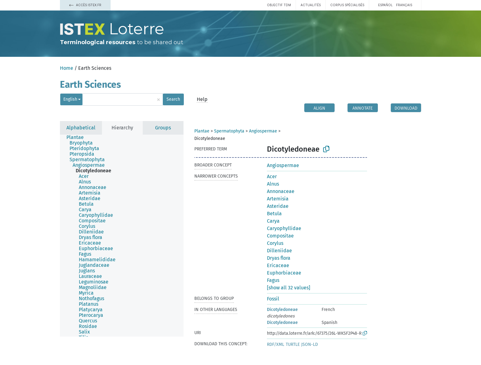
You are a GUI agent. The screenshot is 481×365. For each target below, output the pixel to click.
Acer (272, 176)
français (404, 5)
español (385, 5)
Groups (163, 128)
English (70, 99)
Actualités (311, 5)
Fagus (273, 280)
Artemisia (278, 199)
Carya (273, 221)
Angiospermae (263, 131)
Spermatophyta (229, 131)
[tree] (122, 236)
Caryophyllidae (284, 228)
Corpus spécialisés (347, 5)
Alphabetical (80, 128)
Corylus (275, 243)
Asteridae (278, 206)
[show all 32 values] (288, 288)
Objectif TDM (279, 5)
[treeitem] (77, 137)
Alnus (273, 184)
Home (66, 68)
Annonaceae (280, 191)
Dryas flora (278, 258)
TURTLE (293, 344)
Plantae (201, 131)
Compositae (280, 236)
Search (173, 99)
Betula (274, 213)
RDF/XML (275, 344)
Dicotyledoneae (282, 309)
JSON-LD (309, 344)
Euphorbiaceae (284, 273)
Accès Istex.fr (85, 5)
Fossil (273, 299)
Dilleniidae (279, 251)
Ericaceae (278, 265)
